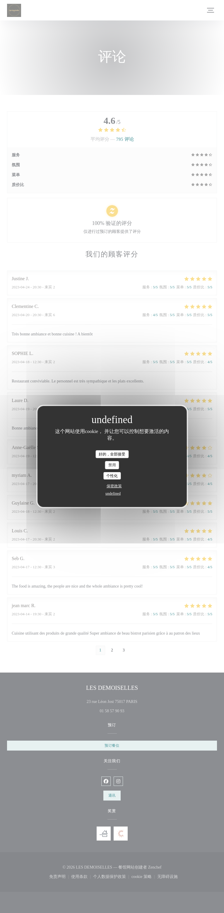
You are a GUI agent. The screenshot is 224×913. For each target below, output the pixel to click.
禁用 (112, 465)
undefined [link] (113, 493)
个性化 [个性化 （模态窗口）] (112, 476)
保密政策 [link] (114, 486)
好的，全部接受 (112, 454)
